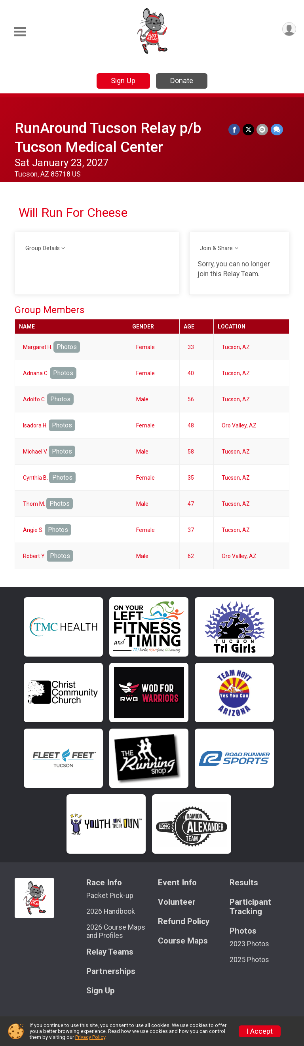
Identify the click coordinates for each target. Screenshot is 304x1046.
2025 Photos (249, 960)
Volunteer (177, 902)
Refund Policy (183, 921)
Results (244, 882)
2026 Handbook (110, 911)
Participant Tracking (250, 907)
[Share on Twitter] (249, 129)
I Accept (260, 1031)
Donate (181, 80)
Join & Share (216, 248)
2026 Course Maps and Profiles (115, 931)
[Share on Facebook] (235, 129)
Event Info (177, 882)
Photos (67, 347)
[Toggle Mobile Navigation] (20, 32)
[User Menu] (288, 29)
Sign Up (123, 80)
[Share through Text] (277, 129)
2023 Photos (249, 944)
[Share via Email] (262, 129)
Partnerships (110, 971)
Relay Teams (109, 952)
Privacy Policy (90, 1037)
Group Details (42, 248)
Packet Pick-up (109, 896)
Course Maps (183, 940)
